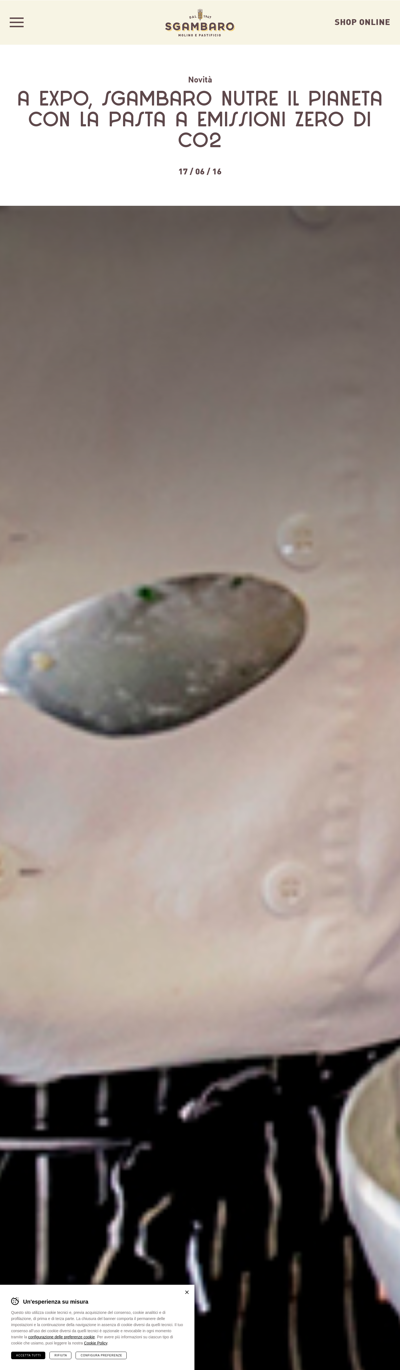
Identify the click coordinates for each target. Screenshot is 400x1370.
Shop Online (362, 21)
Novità (200, 79)
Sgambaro (200, 22)
